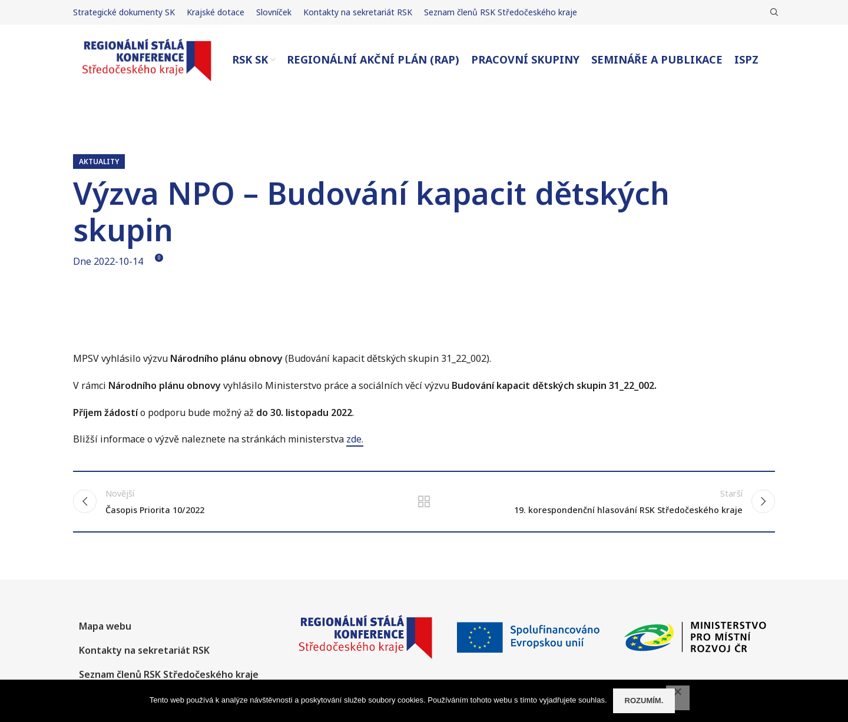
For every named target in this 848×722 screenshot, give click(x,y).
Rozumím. (644, 700)
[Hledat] (772, 12)
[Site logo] (146, 58)
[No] (678, 698)
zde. (354, 438)
